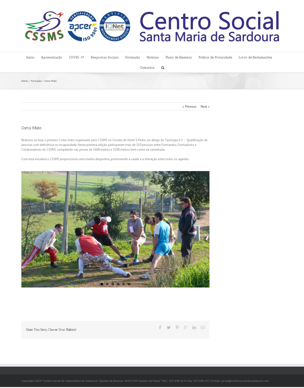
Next (204, 107)
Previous (190, 107)
